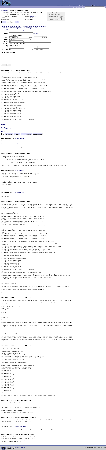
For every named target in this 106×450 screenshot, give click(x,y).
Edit (17, 22)
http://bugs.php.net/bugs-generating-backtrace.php (15, 177)
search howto (89, 5)
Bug (2, 10)
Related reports (37, 134)
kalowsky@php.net (20, 426)
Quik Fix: (6, 33)
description (36, 33)
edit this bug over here (30, 28)
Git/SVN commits (26, 134)
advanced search (82, 5)
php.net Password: (29, 30)
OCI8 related (33, 16)
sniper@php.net (19, 138)
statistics (95, 5)
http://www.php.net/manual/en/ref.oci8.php (12, 143)
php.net (58, 5)
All (3, 134)
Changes (16, 134)
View (3, 22)
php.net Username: (8, 30)
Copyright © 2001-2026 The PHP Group (16, 447)
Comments (9, 134)
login (105, 5)
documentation (68, 5)
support (62, 5)
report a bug (75, 5)
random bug (100, 5)
